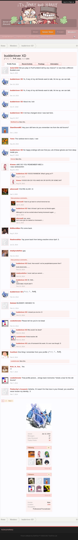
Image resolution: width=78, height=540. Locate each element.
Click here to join (18, 24)
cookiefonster (15, 321)
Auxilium (13, 352)
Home (35, 32)
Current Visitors (21, 37)
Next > (10, 401)
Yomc (12, 139)
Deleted (13, 303)
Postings (41, 64)
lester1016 (14, 68)
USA (48, 504)
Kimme (13, 159)
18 (49, 440)
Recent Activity (34, 37)
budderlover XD (16, 79)
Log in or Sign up (68, 2)
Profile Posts (11, 64)
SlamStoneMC (16, 127)
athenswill (14, 189)
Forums (60, 32)
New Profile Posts (47, 37)
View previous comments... (19, 198)
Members (72, 32)
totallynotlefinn (16, 251)
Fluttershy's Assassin (19, 389)
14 (48, 447)
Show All (47, 468)
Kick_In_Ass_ (15, 367)
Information (54, 64)
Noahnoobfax (15, 239)
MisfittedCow (15, 122)
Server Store (47, 32)
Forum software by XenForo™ (39, 536)
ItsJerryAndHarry (7, 530)
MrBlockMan (15, 228)
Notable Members (8, 37)
